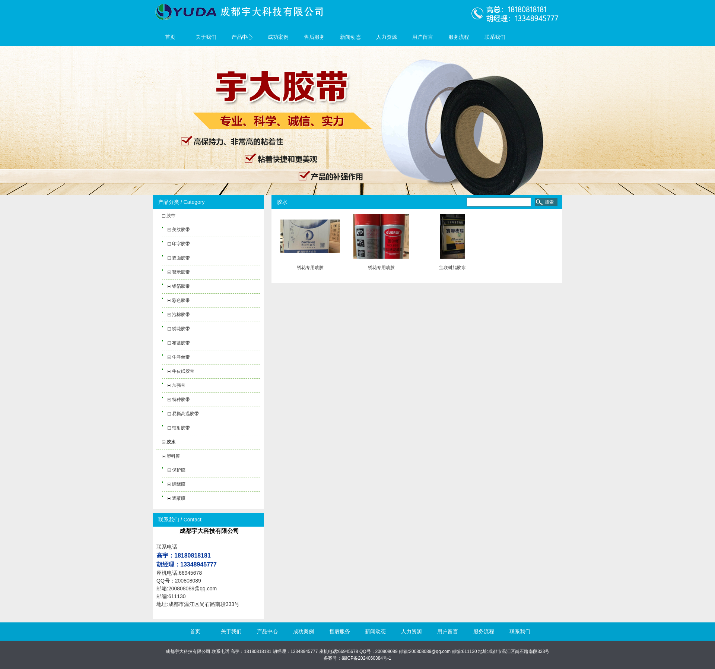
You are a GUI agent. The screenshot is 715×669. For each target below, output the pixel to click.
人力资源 (386, 37)
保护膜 (178, 470)
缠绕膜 (178, 484)
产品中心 (242, 37)
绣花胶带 (181, 328)
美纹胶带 (181, 229)
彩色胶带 (181, 300)
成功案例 (278, 37)
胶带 (170, 215)
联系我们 (494, 37)
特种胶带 (181, 399)
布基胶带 (181, 342)
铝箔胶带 (181, 286)
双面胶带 (181, 258)
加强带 (178, 385)
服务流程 (458, 37)
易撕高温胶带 (185, 413)
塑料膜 (173, 456)
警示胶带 (181, 272)
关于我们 (206, 37)
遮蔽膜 (178, 498)
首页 (170, 37)
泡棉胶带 (181, 314)
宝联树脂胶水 (452, 267)
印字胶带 (181, 243)
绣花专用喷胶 (310, 267)
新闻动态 (350, 37)
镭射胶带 (181, 427)
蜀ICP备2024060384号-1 (366, 658)
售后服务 (314, 37)
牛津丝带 (181, 357)
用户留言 (422, 37)
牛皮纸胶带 (183, 371)
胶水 (170, 442)
